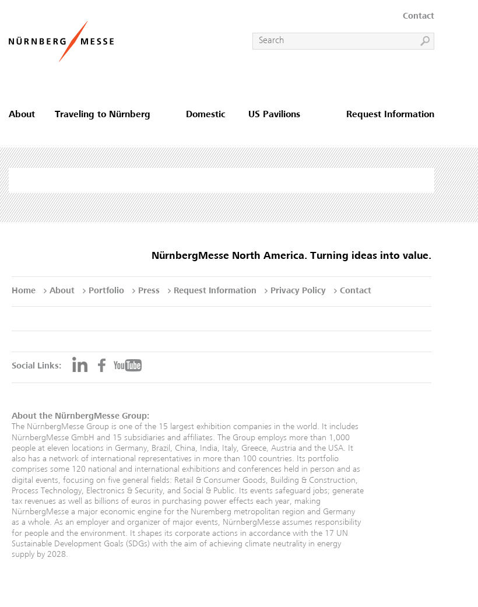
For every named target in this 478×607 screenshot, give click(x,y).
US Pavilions (274, 115)
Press (149, 291)
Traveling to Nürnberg (102, 115)
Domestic (206, 115)
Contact (418, 16)
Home (24, 291)
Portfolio (106, 291)
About (22, 115)
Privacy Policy (298, 291)
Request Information (390, 115)
